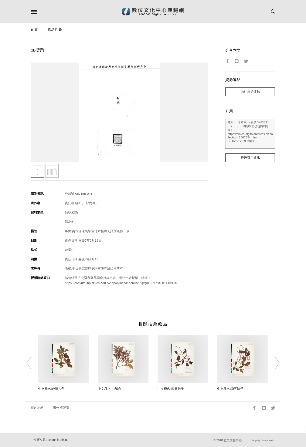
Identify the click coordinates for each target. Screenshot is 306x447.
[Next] (273, 362)
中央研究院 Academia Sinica (49, 439)
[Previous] (32, 362)
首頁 (34, 29)
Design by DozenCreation (263, 440)
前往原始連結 (250, 92)
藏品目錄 (55, 29)
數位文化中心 (233, 440)
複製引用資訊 (250, 157)
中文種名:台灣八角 (51, 388)
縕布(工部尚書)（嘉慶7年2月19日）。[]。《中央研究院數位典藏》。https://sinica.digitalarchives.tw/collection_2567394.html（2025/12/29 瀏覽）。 (250, 134)
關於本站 (37, 407)
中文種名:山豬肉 (109, 388)
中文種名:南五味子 (170, 388)
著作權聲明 (61, 407)
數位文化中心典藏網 (153, 12)
